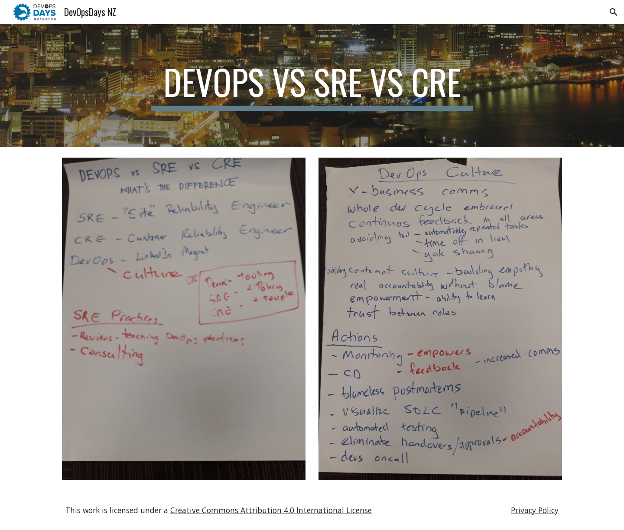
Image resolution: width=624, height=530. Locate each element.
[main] (312, 85)
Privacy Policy (535, 510)
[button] (613, 12)
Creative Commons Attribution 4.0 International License (271, 510)
